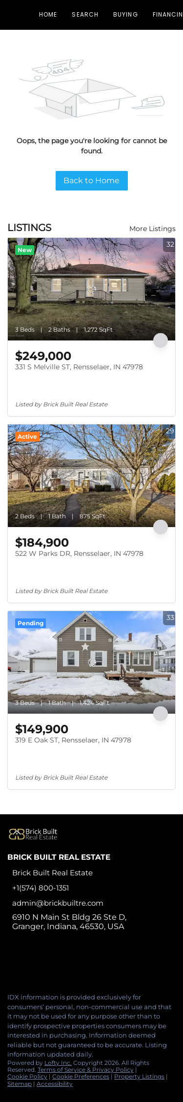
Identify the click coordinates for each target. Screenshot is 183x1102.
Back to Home (91, 180)
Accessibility (55, 1083)
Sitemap (19, 1083)
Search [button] (85, 14)
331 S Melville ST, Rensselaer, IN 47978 (79, 366)
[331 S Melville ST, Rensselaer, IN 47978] (91, 289)
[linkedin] (31, 964)
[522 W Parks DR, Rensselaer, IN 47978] (91, 475)
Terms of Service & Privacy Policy (86, 1069)
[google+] (89, 964)
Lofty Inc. (58, 1062)
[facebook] (11, 964)
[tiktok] (70, 964)
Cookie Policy (27, 1076)
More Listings (152, 228)
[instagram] (50, 964)
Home (48, 14)
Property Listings (139, 1076)
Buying (125, 14)
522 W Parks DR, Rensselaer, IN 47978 (79, 553)
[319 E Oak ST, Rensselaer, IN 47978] (91, 662)
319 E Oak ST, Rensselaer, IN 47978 (73, 740)
